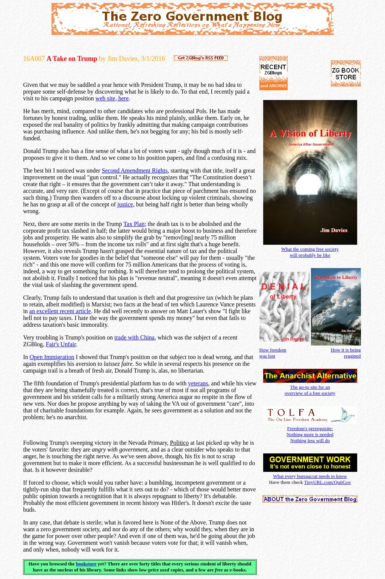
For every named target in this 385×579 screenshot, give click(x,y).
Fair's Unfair (61, 344)
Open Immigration (52, 357)
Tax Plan (133, 224)
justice (125, 204)
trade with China (134, 337)
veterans (198, 383)
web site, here (112, 98)
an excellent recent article (60, 311)
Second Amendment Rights (135, 170)
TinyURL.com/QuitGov (327, 482)
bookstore (86, 564)
